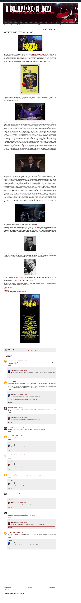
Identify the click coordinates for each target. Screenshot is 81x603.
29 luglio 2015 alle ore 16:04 (21, 483)
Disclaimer (61, 24)
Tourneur (30, 127)
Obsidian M (10, 512)
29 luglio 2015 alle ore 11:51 (19, 454)
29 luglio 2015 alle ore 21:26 (18, 512)
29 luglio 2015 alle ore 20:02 (23, 493)
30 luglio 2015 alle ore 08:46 (21, 522)
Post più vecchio (52, 587)
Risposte (10, 367)
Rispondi (9, 365)
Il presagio (15, 280)
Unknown (10, 435)
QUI (36, 224)
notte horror (26, 350)
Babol (12, 370)
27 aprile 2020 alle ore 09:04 (21, 542)
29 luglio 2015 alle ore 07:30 (16, 407)
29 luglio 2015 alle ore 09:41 (18, 435)
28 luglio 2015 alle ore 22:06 (21, 360)
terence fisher (30, 350)
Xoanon (9, 532)
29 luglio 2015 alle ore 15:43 (19, 474)
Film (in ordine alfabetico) (16, 24)
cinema (19, 350)
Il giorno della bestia (24, 280)
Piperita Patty (10, 454)
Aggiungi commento (8, 551)
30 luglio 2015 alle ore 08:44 (21, 502)
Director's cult (11, 381)
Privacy (55, 24)
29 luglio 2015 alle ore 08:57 (21, 394)
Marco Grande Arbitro (12, 493)
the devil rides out (37, 350)
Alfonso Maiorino (11, 360)
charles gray (9, 350)
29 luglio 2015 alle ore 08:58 (21, 417)
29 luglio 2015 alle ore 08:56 (21, 370)
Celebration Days (26, 24)
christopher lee (15, 350)
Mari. (9, 407)
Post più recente (7, 587)
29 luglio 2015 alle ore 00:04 (20, 381)
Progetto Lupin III (48, 24)
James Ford (10, 474)
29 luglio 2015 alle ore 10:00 (21, 445)
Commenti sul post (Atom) (13, 589)
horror (22, 350)
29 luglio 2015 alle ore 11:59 (21, 464)
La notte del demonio (44, 279)
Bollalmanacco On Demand (37, 24)
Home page (6, 24)
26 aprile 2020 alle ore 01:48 (17, 532)
